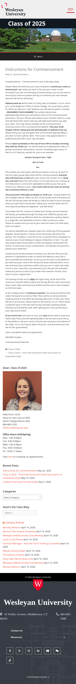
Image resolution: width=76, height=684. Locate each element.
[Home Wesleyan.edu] (38, 585)
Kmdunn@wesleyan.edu (15, 427)
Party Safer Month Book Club (18, 558)
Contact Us (17, 630)
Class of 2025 (26, 23)
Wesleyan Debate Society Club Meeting (23, 535)
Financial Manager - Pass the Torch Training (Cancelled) (31, 543)
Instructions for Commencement (20, 470)
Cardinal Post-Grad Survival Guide (20, 481)
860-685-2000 (65, 616)
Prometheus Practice (13, 554)
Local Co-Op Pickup (13, 539)
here (10, 456)
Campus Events (14, 522)
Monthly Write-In (11, 527)
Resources (16, 637)
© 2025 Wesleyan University (38, 677)
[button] (70, 9)
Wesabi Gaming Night (14, 550)
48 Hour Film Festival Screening (19, 531)
